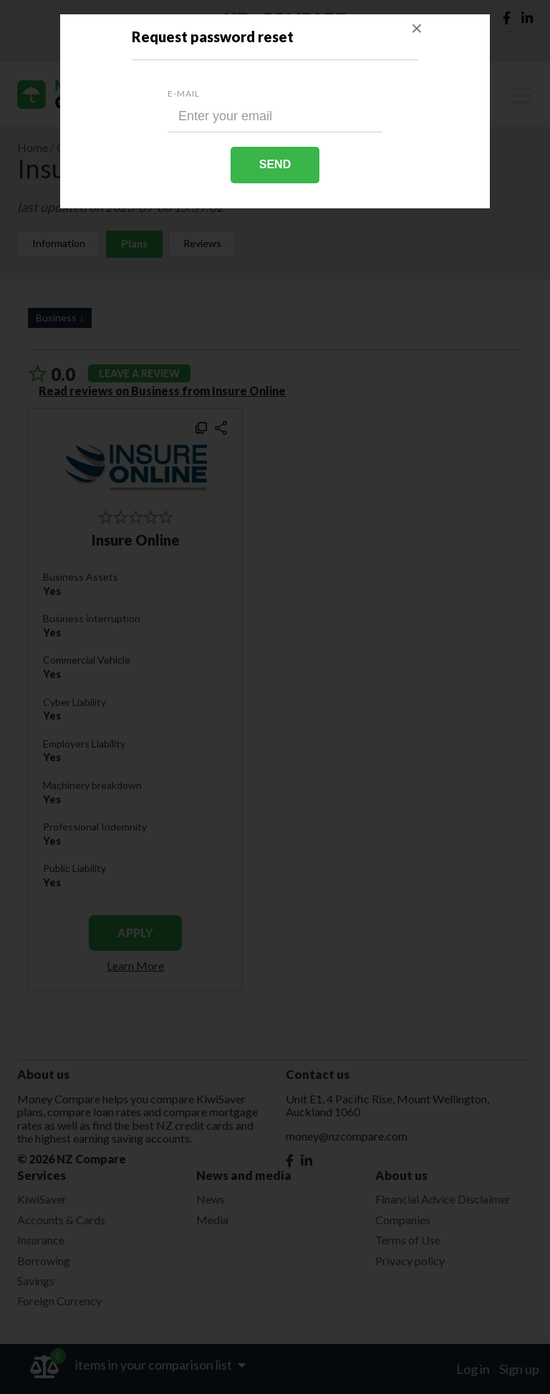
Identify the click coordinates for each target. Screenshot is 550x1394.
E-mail (184, 94)
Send (275, 164)
